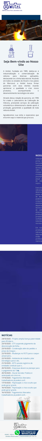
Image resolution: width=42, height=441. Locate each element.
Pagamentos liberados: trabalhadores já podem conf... (16, 379)
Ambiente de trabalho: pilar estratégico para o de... (18, 359)
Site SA (34, 436)
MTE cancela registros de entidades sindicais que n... (17, 364)
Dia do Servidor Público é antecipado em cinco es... (17, 374)
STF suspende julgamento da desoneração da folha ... (19, 344)
